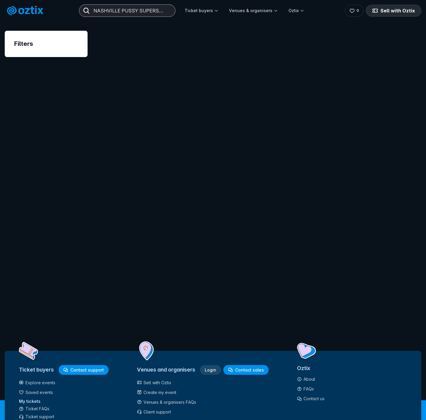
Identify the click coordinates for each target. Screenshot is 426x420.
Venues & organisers (253, 10)
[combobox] (127, 11)
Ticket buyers (201, 10)
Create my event (156, 392)
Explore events (37, 382)
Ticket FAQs (34, 408)
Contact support (83, 369)
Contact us (311, 398)
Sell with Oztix (393, 11)
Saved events (36, 392)
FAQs (305, 388)
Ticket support (36, 416)
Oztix (296, 10)
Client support (154, 411)
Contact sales (246, 369)
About (306, 379)
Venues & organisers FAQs (166, 402)
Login (210, 369)
